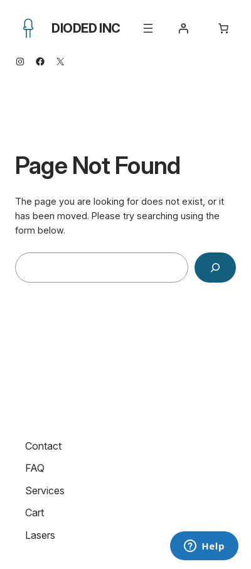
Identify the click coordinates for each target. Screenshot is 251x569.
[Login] (183, 28)
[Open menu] (148, 28)
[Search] (215, 267)
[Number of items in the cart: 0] (223, 28)
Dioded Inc (85, 28)
